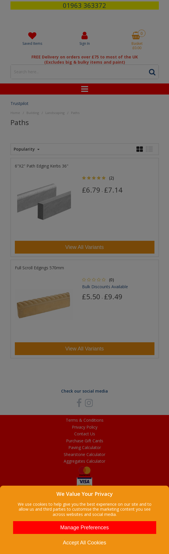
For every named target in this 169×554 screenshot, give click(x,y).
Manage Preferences (84, 527)
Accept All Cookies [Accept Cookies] (84, 543)
